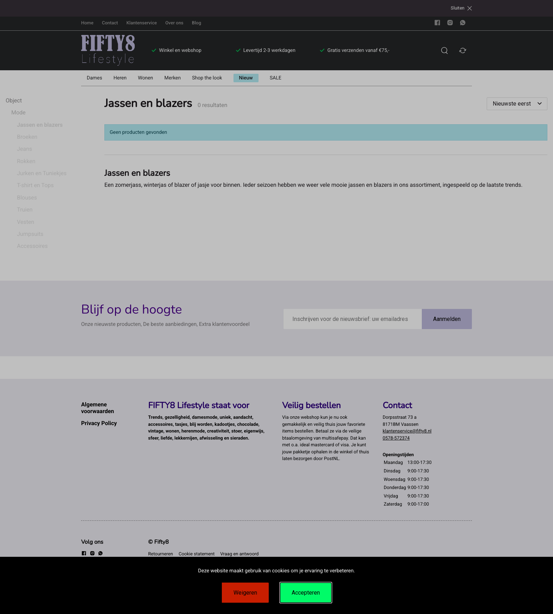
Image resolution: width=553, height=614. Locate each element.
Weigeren (245, 592)
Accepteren (306, 592)
